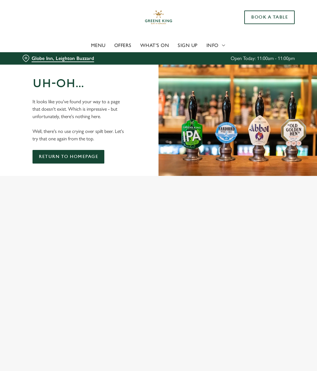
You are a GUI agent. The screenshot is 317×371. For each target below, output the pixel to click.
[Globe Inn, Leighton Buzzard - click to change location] (58, 58)
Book (269, 17)
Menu (98, 45)
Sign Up (188, 45)
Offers (123, 45)
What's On (154, 45)
